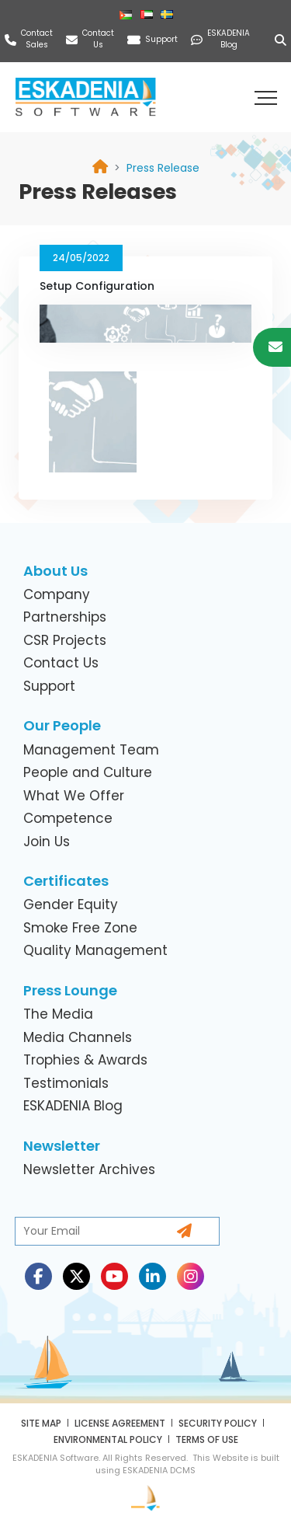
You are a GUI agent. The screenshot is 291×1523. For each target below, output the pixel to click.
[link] (162, 168)
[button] (267, 97)
